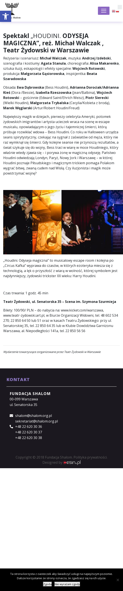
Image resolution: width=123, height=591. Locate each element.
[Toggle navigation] (104, 10)
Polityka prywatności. (90, 457)
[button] (5, 16)
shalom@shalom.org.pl (33, 415)
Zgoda (47, 584)
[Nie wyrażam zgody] (118, 580)
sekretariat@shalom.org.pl (36, 421)
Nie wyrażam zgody (67, 584)
